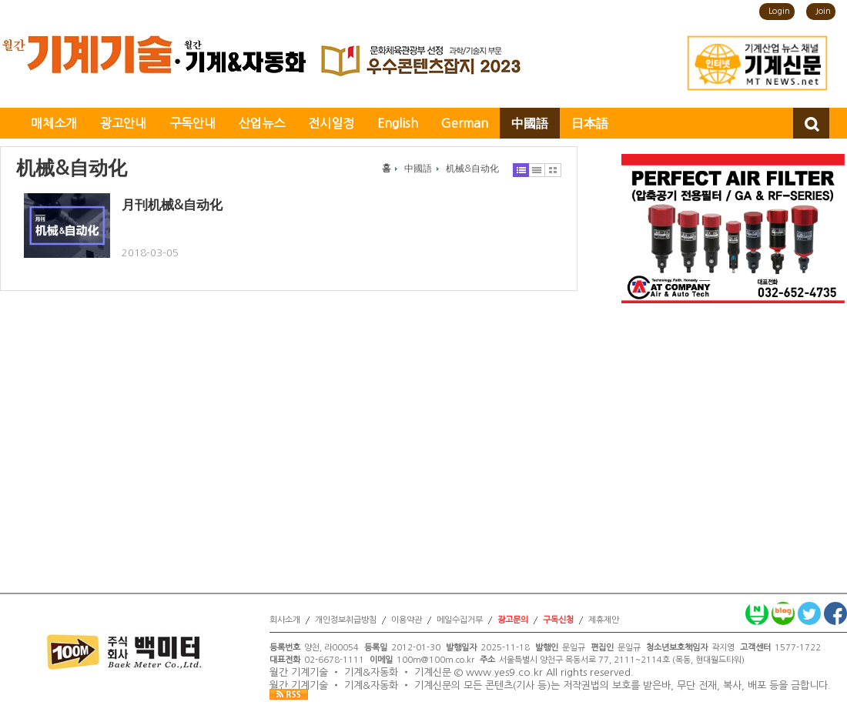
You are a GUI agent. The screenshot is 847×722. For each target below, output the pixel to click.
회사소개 (285, 620)
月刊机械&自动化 (172, 204)
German (464, 123)
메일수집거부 (460, 620)
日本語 (589, 123)
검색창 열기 (811, 123)
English (397, 123)
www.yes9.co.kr (504, 673)
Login (779, 11)
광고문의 (512, 620)
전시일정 (331, 123)
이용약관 (406, 620)
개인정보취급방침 (346, 620)
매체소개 (54, 123)
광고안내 (123, 123)
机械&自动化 (472, 168)
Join (823, 11)
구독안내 (192, 123)
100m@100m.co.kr (435, 660)
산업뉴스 (262, 123)
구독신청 (558, 620)
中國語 (529, 123)
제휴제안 (603, 620)
